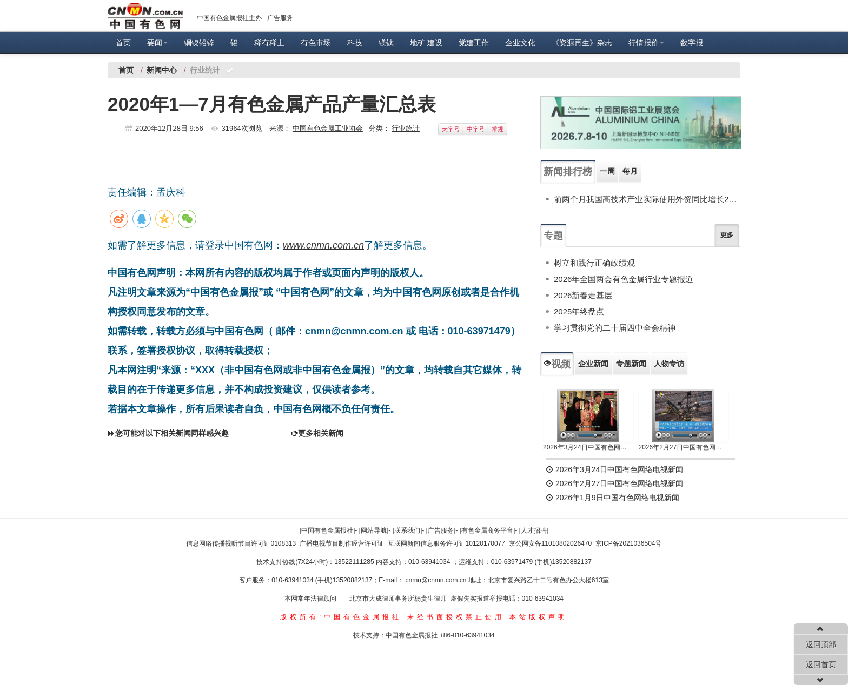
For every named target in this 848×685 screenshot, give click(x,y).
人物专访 (669, 363)
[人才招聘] (534, 530)
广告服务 (280, 18)
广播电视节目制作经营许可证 (342, 543)
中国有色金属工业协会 (328, 128)
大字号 (451, 129)
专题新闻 (631, 363)
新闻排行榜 (568, 171)
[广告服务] (441, 530)
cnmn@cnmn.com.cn (437, 580)
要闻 (157, 42)
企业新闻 (593, 363)
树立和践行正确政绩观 (594, 262)
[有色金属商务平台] (487, 530)
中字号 (476, 129)
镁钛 (386, 42)
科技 (354, 42)
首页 (123, 42)
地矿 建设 (426, 42)
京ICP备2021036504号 (628, 543)
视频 (557, 364)
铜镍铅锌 (199, 42)
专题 (553, 235)
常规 (498, 129)
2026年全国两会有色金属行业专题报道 (623, 279)
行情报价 (646, 42)
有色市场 (316, 42)
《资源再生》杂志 (582, 42)
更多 (726, 235)
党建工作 (474, 42)
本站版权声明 (538, 617)
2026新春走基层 (583, 295)
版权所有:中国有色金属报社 (341, 617)
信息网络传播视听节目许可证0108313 (241, 543)
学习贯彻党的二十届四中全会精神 (614, 327)
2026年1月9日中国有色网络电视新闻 (612, 497)
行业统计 (406, 128)
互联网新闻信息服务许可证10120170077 (446, 543)
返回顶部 (821, 644)
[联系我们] (407, 530)
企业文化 (520, 42)
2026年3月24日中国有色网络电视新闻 (588, 447)
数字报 (691, 42)
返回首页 (821, 664)
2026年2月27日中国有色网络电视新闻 (684, 447)
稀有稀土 (269, 42)
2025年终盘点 (579, 311)
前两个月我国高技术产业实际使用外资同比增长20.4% (647, 199)
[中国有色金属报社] (327, 530)
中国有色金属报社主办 (229, 18)
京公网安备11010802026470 (550, 543)
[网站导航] (374, 530)
